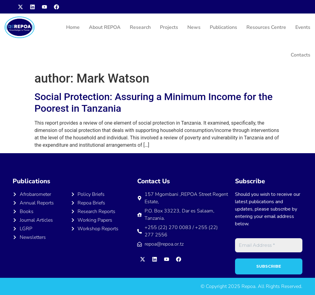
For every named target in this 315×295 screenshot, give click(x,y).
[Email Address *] (268, 245)
